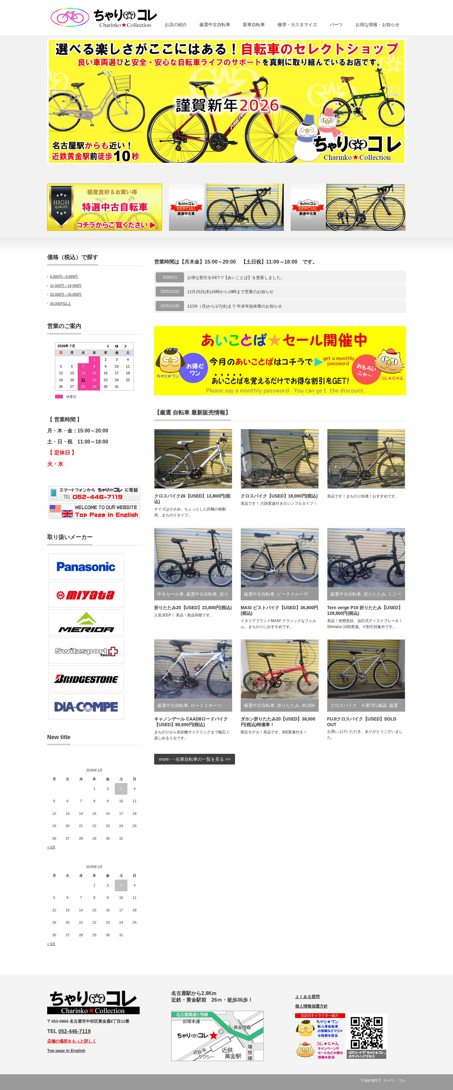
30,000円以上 (60, 303)
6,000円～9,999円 (64, 276)
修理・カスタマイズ (297, 24)
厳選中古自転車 (214, 24)
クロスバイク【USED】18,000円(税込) (279, 495)
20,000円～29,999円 (65, 294)
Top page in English (66, 1050)
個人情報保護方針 (311, 1006)
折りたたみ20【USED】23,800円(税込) (193, 607)
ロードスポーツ (206, 705)
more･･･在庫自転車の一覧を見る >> (194, 759)
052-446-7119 (74, 1031)
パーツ (336, 24)
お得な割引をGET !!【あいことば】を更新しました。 (236, 277)
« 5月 (51, 847)
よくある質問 (307, 996)
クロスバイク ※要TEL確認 (358, 705)
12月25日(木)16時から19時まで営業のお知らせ (230, 291)
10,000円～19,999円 (65, 285)
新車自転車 (254, 24)
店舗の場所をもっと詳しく (71, 1041)
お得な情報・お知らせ (377, 24)
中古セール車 (170, 594)
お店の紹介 (176, 24)
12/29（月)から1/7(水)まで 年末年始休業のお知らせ (234, 306)
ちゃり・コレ (394, 1080)
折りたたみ (375, 594)
